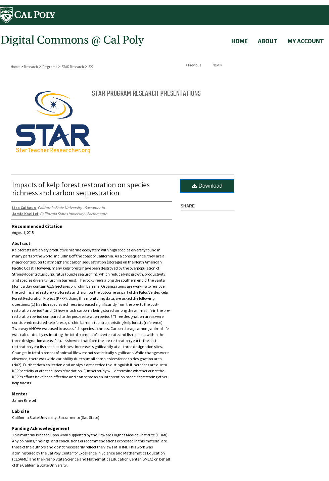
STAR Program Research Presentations (146, 94)
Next (216, 65)
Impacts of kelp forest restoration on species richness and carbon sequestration (81, 188)
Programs (49, 66)
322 (90, 66)
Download (207, 186)
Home (15, 66)
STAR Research (72, 66)
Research (31, 66)
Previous (194, 65)
